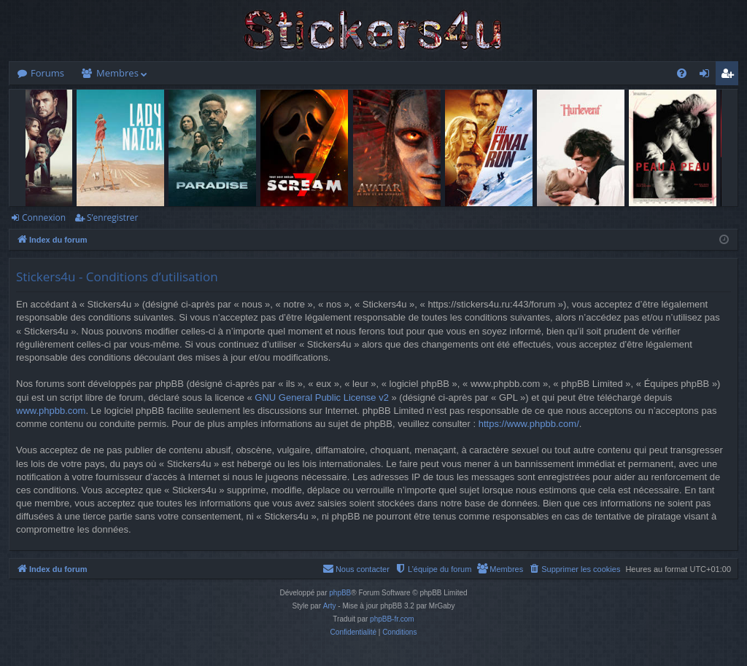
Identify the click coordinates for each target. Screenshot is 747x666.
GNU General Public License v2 (322, 397)
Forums (47, 72)
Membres (117, 72)
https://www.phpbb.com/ (529, 423)
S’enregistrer (112, 217)
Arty (329, 606)
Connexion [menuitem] (708, 75)
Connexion (44, 217)
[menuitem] (681, 73)
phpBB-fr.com (392, 619)
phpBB (340, 593)
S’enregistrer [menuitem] (730, 75)
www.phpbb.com (50, 410)
